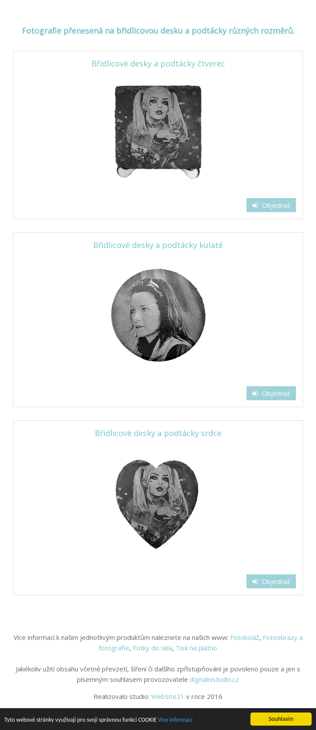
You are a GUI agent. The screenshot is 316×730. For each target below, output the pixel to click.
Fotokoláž (244, 637)
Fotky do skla (152, 647)
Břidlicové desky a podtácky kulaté (158, 245)
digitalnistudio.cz (214, 679)
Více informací (175, 720)
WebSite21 (167, 696)
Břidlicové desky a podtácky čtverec (158, 63)
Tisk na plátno (196, 647)
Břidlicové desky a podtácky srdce (158, 433)
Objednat (271, 205)
